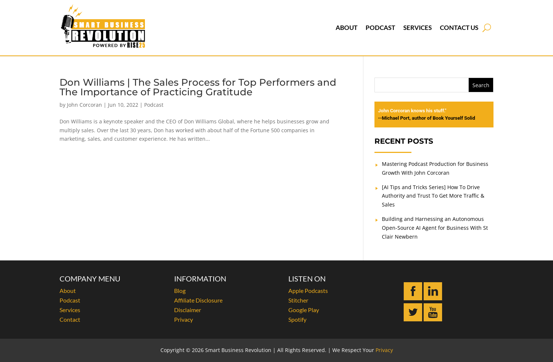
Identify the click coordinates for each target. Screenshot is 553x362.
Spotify (297, 319)
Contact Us (459, 27)
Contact (70, 319)
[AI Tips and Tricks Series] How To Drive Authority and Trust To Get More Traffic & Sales (433, 196)
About (346, 27)
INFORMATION (200, 278)
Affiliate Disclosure (198, 300)
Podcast (380, 27)
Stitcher (298, 300)
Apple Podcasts (308, 290)
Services (417, 27)
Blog (180, 290)
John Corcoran (84, 104)
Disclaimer (187, 309)
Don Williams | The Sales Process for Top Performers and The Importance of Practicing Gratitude (198, 87)
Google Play (303, 309)
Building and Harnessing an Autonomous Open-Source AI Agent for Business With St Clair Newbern (435, 227)
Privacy (183, 319)
